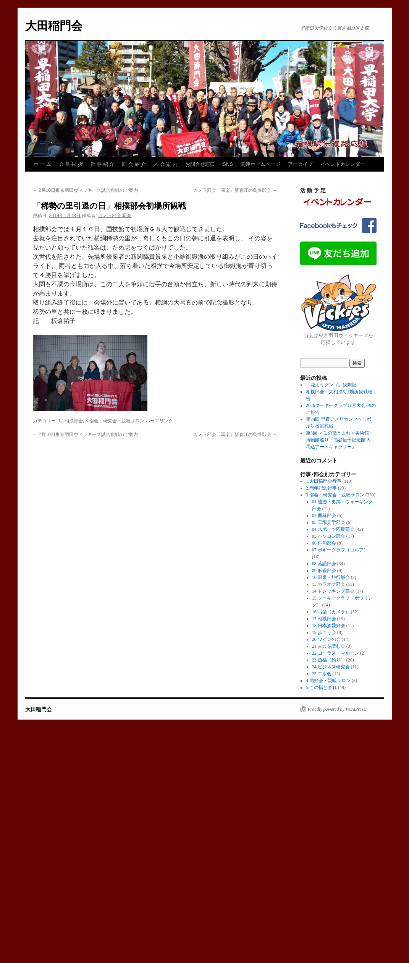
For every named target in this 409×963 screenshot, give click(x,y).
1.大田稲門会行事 (323, 481)
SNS (228, 164)
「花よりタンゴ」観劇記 (331, 384)
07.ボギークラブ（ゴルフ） (340, 550)
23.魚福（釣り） (328, 660)
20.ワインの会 (326, 639)
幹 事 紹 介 (103, 164)
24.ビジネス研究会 (331, 667)
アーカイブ (300, 164)
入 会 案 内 (166, 164)
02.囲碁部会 (324, 515)
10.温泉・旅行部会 (331, 577)
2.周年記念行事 (321, 488)
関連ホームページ (260, 164)
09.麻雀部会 (324, 570)
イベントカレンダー (342, 164)
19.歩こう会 (324, 632)
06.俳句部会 (324, 543)
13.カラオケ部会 (328, 584)
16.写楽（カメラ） (331, 611)
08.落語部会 (324, 563)
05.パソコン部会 (328, 536)
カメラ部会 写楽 (114, 215)
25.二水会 (321, 673)
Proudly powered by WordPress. (337, 709)
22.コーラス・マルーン (335, 653)
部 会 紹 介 (134, 164)
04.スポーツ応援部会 (333, 529)
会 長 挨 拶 (71, 164)
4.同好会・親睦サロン (328, 680)
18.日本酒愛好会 (328, 625)
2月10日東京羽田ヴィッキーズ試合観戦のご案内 (85, 190)
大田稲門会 (53, 25)
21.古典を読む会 (328, 646)
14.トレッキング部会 (333, 591)
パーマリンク (159, 420)
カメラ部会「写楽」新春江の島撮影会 (235, 190)
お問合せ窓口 (200, 164)
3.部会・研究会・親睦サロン (115, 420)
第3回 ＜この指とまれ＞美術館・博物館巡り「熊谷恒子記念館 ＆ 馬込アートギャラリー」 (339, 439)
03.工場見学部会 (328, 522)
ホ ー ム (42, 164)
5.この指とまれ (321, 687)
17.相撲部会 (70, 420)
